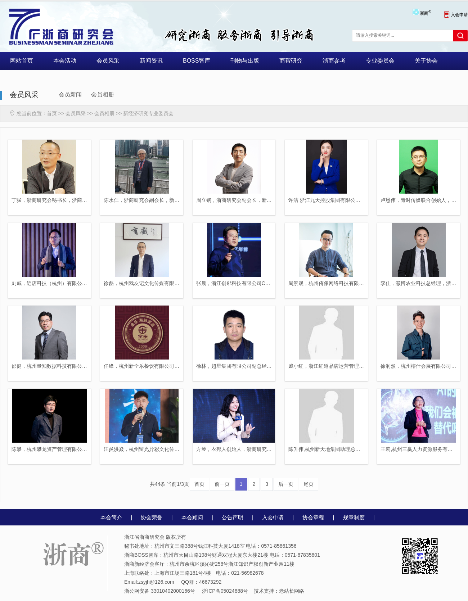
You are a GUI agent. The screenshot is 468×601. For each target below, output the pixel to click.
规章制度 (354, 517)
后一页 (285, 484)
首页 (52, 113)
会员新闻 (70, 94)
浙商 (425, 13)
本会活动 (64, 61)
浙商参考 (334, 61)
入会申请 (456, 14)
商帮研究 (290, 61)
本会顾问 (192, 517)
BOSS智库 (196, 61)
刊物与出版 (244, 61)
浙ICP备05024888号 (225, 591)
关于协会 (426, 61)
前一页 (222, 484)
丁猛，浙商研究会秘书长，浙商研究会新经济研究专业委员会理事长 (87, 200)
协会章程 (313, 517)
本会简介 (111, 517)
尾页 (308, 484)
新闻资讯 (151, 61)
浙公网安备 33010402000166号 (159, 591)
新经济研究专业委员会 (148, 113)
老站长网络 (291, 591)
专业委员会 (380, 61)
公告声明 (232, 517)
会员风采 (108, 61)
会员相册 (102, 94)
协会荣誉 (151, 517)
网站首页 (21, 61)
